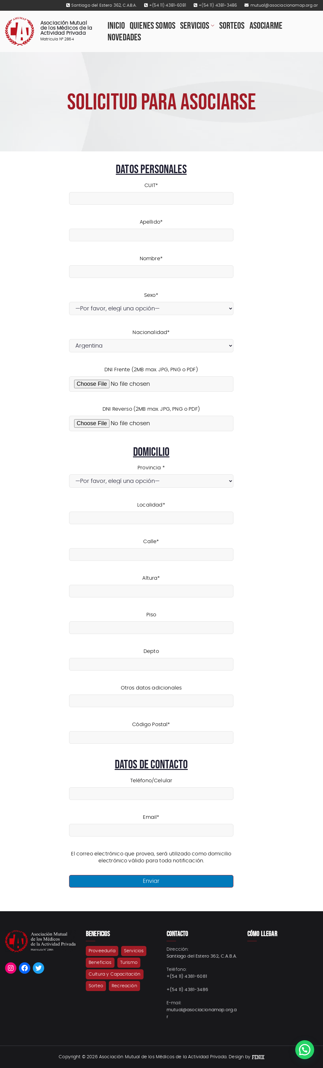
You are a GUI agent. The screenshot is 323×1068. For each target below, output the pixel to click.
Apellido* (151, 229)
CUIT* (151, 192)
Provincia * (151, 474)
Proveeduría (102, 951)
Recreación (124, 986)
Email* (151, 824)
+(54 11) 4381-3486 (218, 5)
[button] (211, 25)
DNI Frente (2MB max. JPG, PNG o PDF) (151, 377)
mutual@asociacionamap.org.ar (284, 5)
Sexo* (151, 302)
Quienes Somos (152, 25)
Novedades (124, 37)
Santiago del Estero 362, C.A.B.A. (103, 5)
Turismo (129, 962)
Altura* (151, 585)
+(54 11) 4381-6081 (167, 5)
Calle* (151, 548)
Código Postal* (151, 731)
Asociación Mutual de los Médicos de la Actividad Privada (66, 28)
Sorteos (232, 25)
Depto (151, 658)
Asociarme (266, 25)
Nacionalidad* (151, 339)
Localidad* (151, 511)
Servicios (197, 25)
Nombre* (151, 265)
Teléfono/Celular (151, 787)
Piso (151, 621)
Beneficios (100, 962)
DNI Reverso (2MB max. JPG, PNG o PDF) (151, 416)
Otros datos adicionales (151, 694)
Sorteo (96, 986)
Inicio (116, 25)
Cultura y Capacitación (115, 974)
